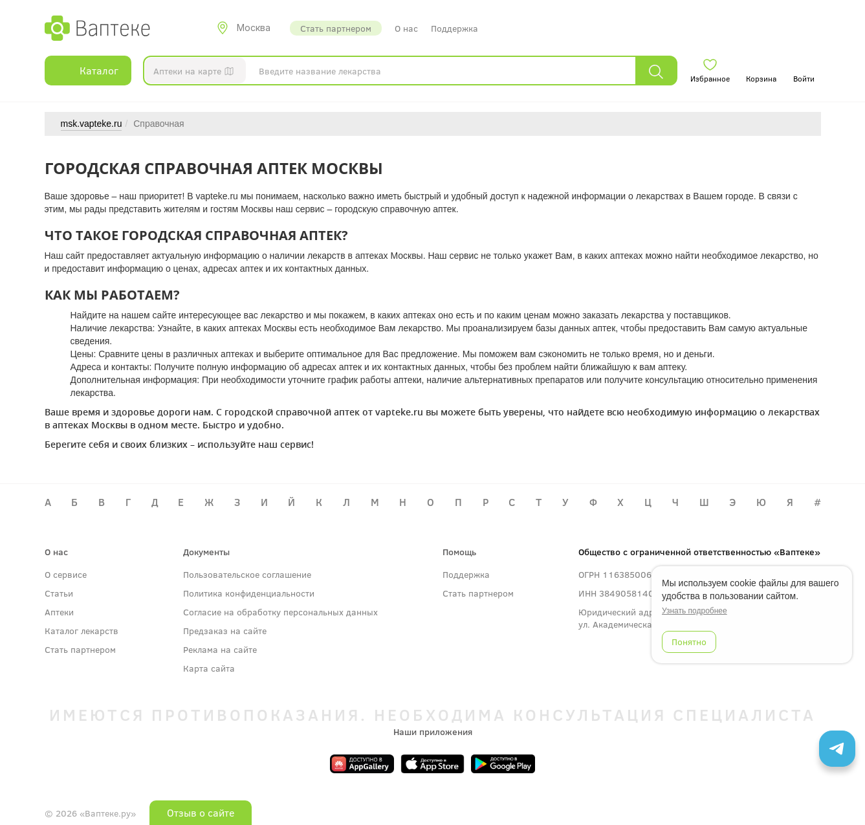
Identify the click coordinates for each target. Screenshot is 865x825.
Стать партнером (335, 28)
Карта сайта (209, 668)
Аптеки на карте (196, 73)
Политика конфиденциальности (248, 593)
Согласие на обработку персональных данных (280, 612)
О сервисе (66, 574)
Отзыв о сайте (200, 812)
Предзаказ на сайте (225, 630)
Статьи (59, 593)
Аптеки (59, 612)
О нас (406, 28)
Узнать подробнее (694, 610)
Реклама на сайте (220, 649)
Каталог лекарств (81, 630)
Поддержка (454, 28)
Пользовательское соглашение (247, 574)
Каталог (88, 70)
